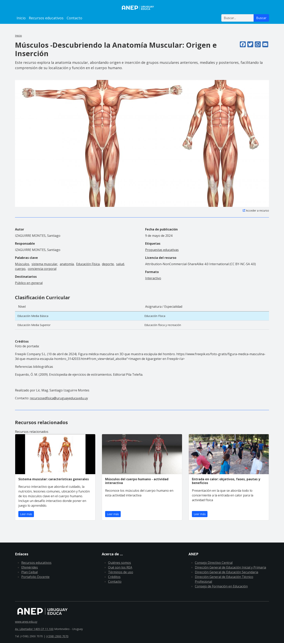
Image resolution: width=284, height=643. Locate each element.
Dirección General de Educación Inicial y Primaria (230, 567)
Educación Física (88, 264)
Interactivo (153, 278)
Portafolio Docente (35, 577)
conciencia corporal (42, 269)
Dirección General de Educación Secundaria (226, 572)
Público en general (29, 283)
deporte (108, 264)
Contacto (74, 18)
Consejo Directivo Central (214, 562)
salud (120, 264)
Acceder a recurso (257, 210)
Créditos (114, 577)
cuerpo (20, 269)
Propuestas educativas (162, 250)
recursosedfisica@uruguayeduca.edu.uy (59, 398)
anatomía (67, 264)
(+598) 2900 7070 (57, 636)
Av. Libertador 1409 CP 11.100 (34, 629)
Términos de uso (120, 572)
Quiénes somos (119, 562)
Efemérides (29, 567)
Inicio (21, 18)
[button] (142, 143)
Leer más (26, 514)
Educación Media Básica (32, 316)
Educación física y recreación (162, 325)
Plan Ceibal (29, 572)
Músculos (22, 264)
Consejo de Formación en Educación (221, 586)
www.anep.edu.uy (26, 621)
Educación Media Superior (33, 325)
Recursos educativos (46, 18)
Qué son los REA (120, 567)
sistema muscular (44, 264)
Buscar (261, 18)
